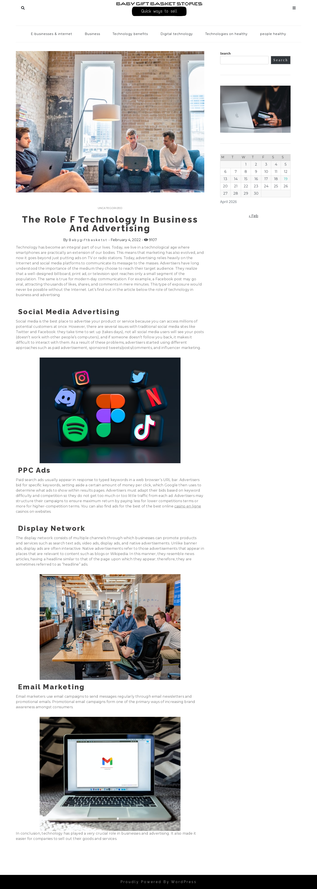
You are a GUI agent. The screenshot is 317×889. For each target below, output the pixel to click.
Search (23, 7)
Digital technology (176, 33)
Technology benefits (130, 33)
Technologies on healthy (226, 33)
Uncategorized (110, 208)
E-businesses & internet (51, 33)
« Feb (253, 216)
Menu (294, 7)
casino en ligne (187, 506)
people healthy (273, 33)
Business (92, 33)
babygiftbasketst (88, 240)
